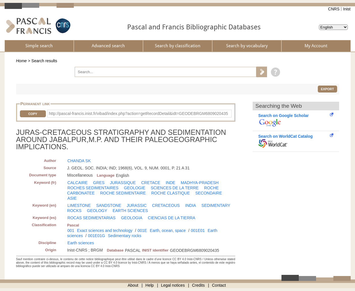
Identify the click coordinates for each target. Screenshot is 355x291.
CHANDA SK (79, 160)
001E (142, 230)
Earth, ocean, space (168, 230)
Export (327, 89)
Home (21, 60)
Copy (32, 114)
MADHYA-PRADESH (200, 182)
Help (149, 285)
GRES (99, 182)
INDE (170, 182)
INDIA (190, 205)
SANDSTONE (108, 205)
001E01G (96, 235)
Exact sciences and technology (104, 230)
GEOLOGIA (131, 218)
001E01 (198, 230)
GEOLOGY (97, 210)
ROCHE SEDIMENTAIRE (123, 193)
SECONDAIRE (208, 193)
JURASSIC (136, 205)
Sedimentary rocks (124, 235)
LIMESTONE (79, 205)
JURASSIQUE (123, 182)
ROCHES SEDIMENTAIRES (93, 188)
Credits (198, 285)
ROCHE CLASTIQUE (170, 193)
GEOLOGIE (134, 188)
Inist (347, 9)
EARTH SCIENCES (130, 210)
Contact (219, 285)
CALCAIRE (77, 182)
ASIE (72, 198)
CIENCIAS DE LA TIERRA (172, 218)
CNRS (334, 9)
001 (70, 230)
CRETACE (150, 182)
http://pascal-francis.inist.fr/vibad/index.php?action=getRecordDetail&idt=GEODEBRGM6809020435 (138, 113)
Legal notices (173, 285)
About (133, 285)
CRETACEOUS (166, 205)
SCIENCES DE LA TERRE (175, 188)
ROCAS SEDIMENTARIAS (91, 218)
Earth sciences (80, 243)
